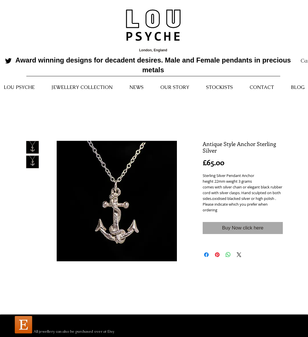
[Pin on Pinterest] (217, 254)
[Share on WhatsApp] (228, 254)
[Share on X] (239, 254)
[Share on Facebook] (206, 254)
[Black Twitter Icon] (8, 61)
